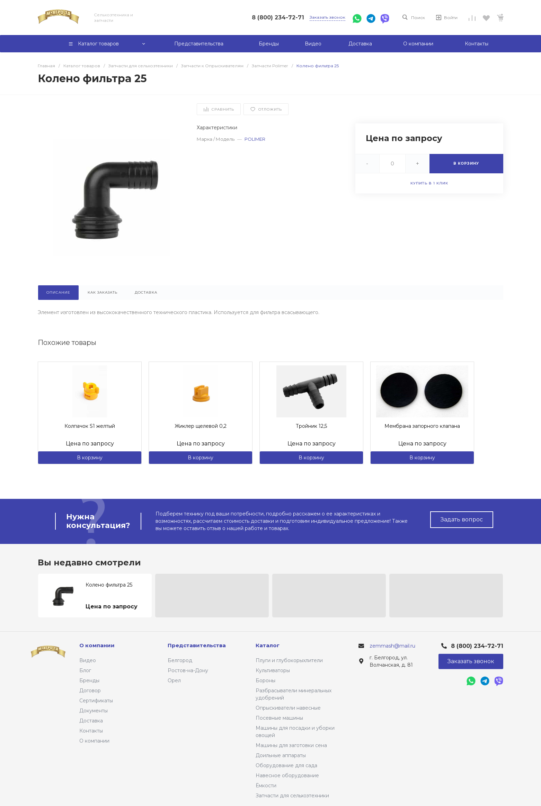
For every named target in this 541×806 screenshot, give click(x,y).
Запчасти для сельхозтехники (292, 795)
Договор (90, 690)
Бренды (89, 680)
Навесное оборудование (287, 775)
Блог (85, 670)
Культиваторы (273, 670)
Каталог (268, 645)
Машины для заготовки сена (291, 745)
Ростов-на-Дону (188, 670)
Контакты (91, 731)
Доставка (91, 721)
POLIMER (255, 139)
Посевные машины (279, 718)
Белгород (180, 660)
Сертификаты (96, 700)
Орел (174, 680)
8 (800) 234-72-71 (278, 17)
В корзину (90, 457)
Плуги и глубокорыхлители (289, 660)
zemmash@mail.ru (392, 646)
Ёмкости (266, 785)
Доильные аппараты (281, 755)
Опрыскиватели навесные (288, 708)
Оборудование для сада (286, 765)
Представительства (197, 645)
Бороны (265, 680)
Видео (87, 660)
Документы (93, 711)
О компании (94, 741)
